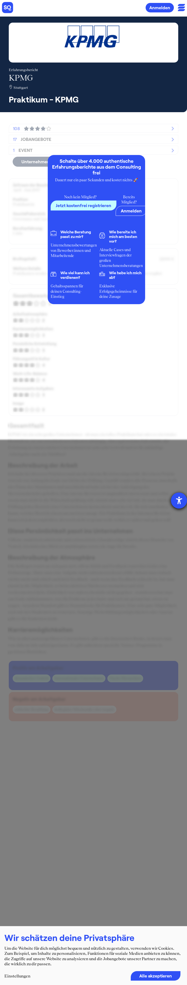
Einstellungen (17, 976)
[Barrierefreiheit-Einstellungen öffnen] (179, 500)
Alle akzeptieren (155, 975)
